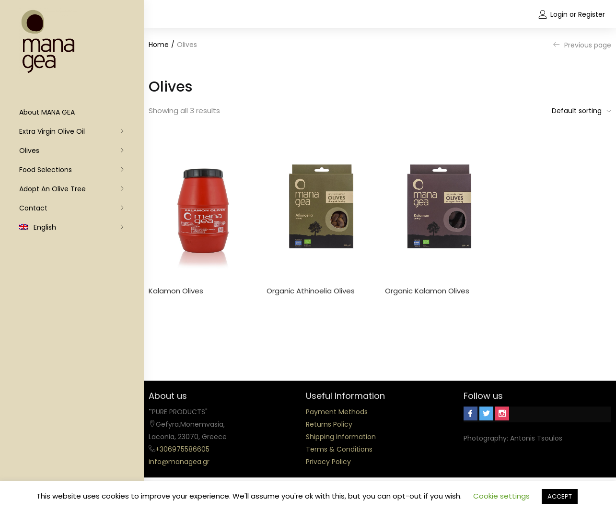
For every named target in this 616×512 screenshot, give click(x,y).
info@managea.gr (179, 461)
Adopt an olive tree (52, 189)
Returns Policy (329, 424)
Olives (29, 150)
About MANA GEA (47, 112)
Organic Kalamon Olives (427, 291)
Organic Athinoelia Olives (311, 291)
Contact (33, 208)
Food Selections (45, 170)
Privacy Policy (328, 461)
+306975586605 (182, 449)
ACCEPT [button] (559, 496)
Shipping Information (341, 437)
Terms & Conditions (339, 449)
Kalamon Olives (176, 291)
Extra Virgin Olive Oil (52, 131)
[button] (579, 111)
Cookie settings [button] (501, 496)
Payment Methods (337, 412)
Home (159, 44)
